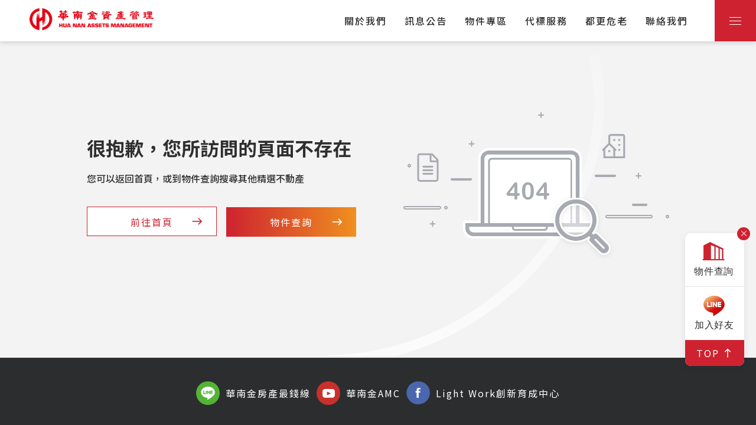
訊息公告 (426, 21)
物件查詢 (307, 222)
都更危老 (606, 21)
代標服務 (546, 21)
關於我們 (365, 21)
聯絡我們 (667, 21)
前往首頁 (167, 222)
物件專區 (486, 21)
